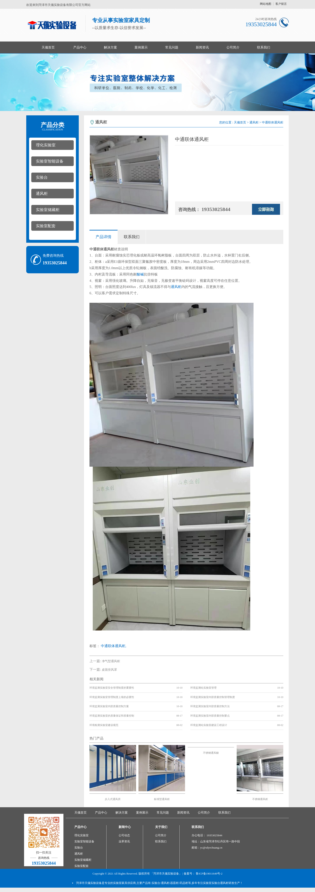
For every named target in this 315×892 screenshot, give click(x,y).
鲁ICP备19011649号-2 (209, 873)
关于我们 (161, 827)
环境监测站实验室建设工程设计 (208, 725)
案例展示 (141, 47)
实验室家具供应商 (124, 883)
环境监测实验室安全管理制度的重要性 (111, 687)
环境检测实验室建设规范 (103, 725)
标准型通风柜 (162, 799)
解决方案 (110, 47)
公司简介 (233, 47)
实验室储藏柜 (48, 210)
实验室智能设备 (49, 161)
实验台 (42, 177)
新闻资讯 (202, 47)
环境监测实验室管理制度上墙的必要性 (111, 697)
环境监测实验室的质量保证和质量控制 (111, 715)
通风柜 (42, 193)
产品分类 (52, 126)
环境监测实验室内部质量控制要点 (210, 715)
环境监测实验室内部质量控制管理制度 (212, 697)
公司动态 (124, 835)
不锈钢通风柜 (260, 799)
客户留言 (281, 3)
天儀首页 (48, 47)
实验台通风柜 (220, 883)
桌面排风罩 (109, 669)
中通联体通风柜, (113, 646)
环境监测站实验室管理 (203, 687)
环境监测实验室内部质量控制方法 (210, 706)
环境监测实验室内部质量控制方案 (109, 706)
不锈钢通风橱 (211, 752)
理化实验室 (46, 145)
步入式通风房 (113, 799)
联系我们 (263, 47)
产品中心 (79, 47)
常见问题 (171, 47)
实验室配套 (46, 226)
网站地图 (265, 3)
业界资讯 (124, 841)
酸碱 (140, 274)
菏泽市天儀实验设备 (89, 883)
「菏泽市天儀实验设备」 (166, 873)
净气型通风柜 (111, 661)
